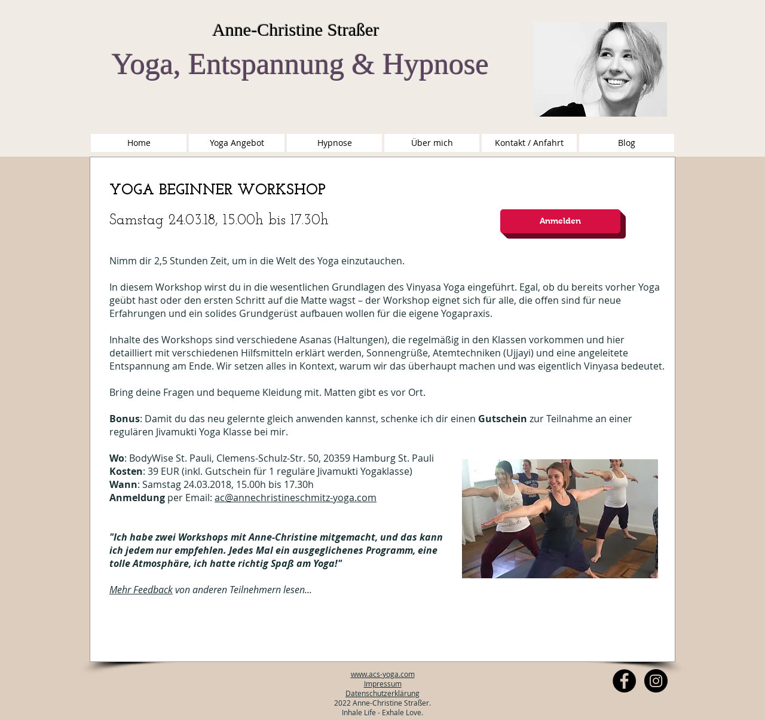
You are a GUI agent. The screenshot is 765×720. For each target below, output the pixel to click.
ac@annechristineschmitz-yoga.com (296, 497)
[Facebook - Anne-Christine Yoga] (624, 680)
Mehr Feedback (141, 589)
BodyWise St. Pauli (170, 458)
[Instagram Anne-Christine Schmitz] (656, 680)
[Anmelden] (560, 221)
